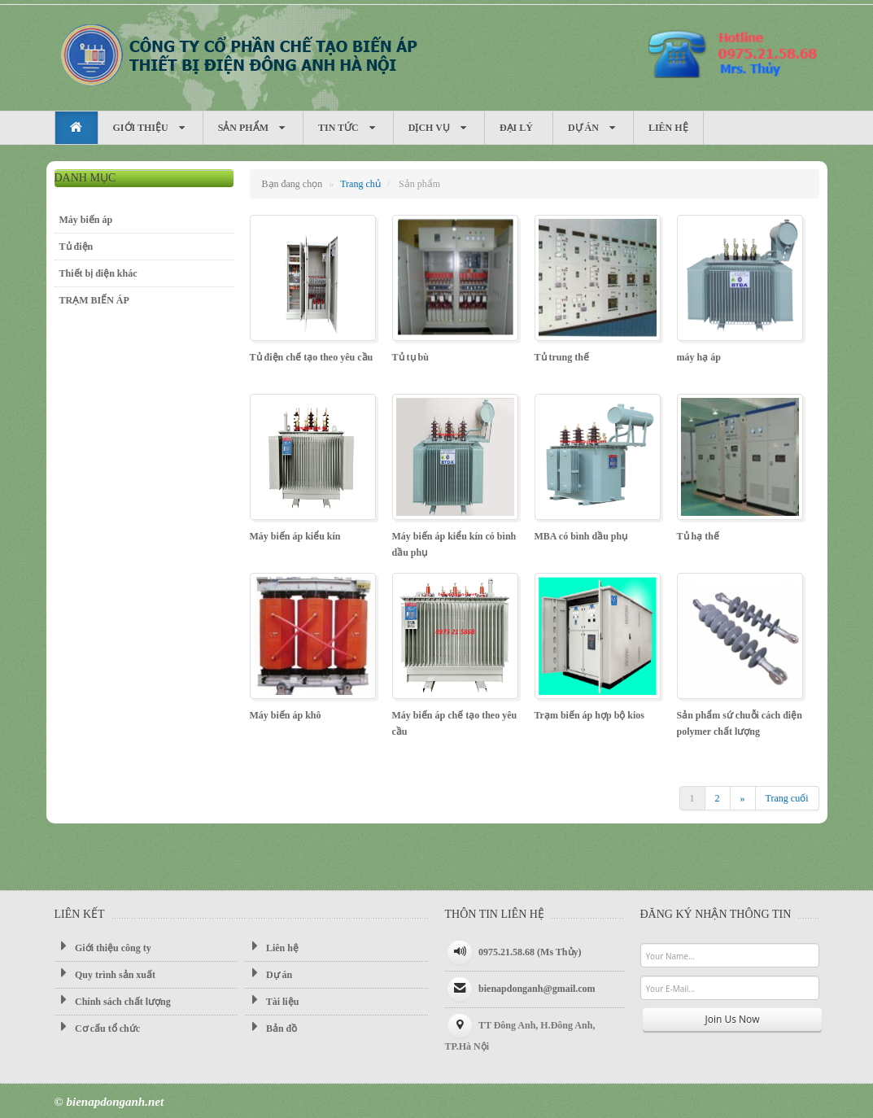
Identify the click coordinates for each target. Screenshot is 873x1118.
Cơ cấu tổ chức (98, 1027)
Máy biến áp (238, 53)
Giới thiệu (150, 128)
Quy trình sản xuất (105, 973)
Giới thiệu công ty (103, 947)
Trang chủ (360, 184)
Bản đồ (271, 1027)
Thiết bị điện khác (98, 273)
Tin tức (348, 128)
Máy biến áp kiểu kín (295, 536)
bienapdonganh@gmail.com (537, 988)
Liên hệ (668, 127)
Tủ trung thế (562, 357)
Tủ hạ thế (698, 536)
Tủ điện (76, 246)
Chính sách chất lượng (113, 1000)
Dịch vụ (438, 128)
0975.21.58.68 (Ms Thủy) (529, 952)
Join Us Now (732, 1019)
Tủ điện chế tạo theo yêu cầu (311, 357)
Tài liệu (272, 1000)
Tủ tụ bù (410, 357)
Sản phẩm (253, 128)
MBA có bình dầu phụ (581, 536)
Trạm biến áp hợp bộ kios (590, 715)
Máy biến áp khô (285, 715)
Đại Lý (519, 127)
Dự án (593, 128)
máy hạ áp (699, 357)
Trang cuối (787, 798)
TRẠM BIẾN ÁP (94, 300)
